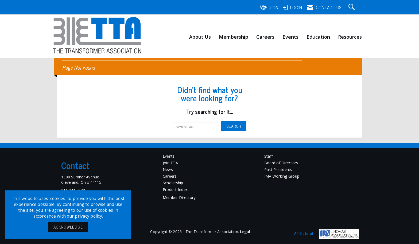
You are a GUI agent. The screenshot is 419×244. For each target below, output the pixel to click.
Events (290, 37)
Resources (350, 37)
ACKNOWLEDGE (68, 226)
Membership (233, 37)
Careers (265, 37)
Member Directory (179, 197)
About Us (200, 37)
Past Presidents (278, 169)
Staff (268, 156)
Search (233, 126)
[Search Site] (352, 7)
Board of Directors (281, 162)
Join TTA (170, 162)
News (168, 169)
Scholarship (173, 182)
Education (318, 37)
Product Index (175, 189)
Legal (245, 231)
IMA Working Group (281, 176)
